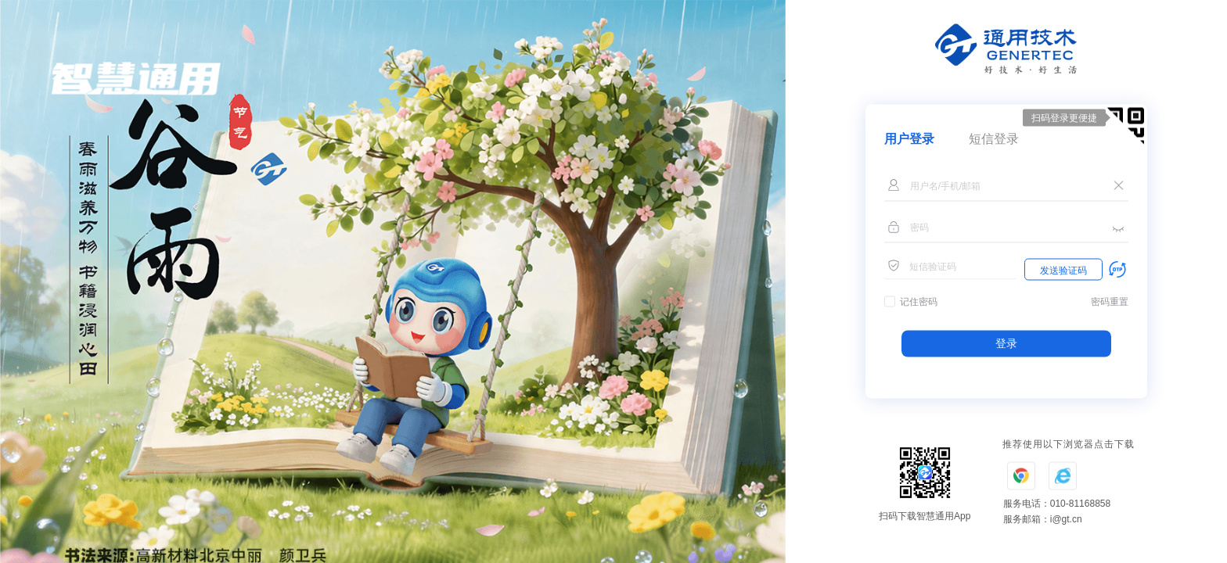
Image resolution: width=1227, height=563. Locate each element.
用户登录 (909, 138)
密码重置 (1109, 301)
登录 (1006, 344)
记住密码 (918, 301)
